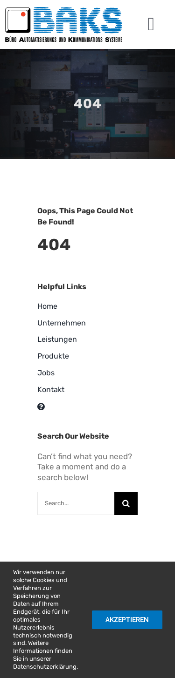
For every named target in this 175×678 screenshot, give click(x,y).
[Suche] (126, 503)
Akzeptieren (127, 620)
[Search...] (75, 503)
